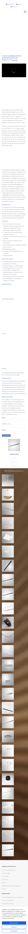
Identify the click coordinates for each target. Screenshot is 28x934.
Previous (4, 92)
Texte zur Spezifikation (8, 900)
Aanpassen (14, 927)
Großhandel (5, 876)
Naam (3, 417)
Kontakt (4, 889)
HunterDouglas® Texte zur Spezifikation (12, 897)
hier (25, 911)
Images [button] (14, 458)
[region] (14, 920)
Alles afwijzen (14, 931)
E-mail (6, 424)
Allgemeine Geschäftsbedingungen (11, 886)
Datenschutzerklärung (8, 903)
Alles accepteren (14, 923)
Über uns (4, 883)
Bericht (4, 430)
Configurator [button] (14, 466)
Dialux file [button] (14, 462)
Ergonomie (5, 879)
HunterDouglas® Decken (8, 870)
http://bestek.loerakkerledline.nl (18, 393)
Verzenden (6, 435)
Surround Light (6, 873)
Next (23, 92)
